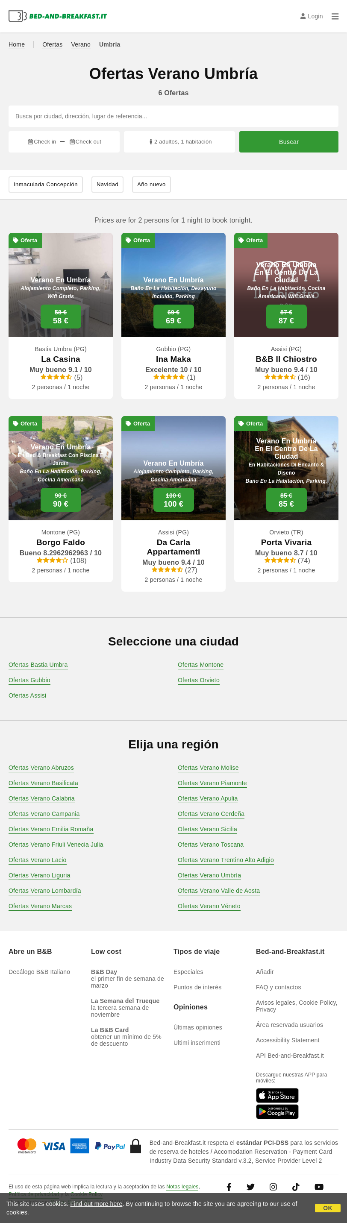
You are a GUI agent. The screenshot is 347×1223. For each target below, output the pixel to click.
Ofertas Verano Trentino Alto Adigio (226, 859)
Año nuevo (151, 184)
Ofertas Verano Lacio (38, 859)
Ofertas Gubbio (29, 680)
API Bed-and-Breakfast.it (290, 1055)
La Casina (60, 359)
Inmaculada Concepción (46, 184)
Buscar (289, 141)
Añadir (265, 971)
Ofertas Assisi (27, 695)
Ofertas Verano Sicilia (207, 829)
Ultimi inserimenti (197, 1042)
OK (327, 1208)
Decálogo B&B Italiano (39, 971)
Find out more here (97, 1203)
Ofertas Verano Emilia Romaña (51, 829)
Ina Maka (173, 359)
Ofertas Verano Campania (44, 813)
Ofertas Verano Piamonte (212, 783)
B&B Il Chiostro (286, 359)
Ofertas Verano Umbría (209, 875)
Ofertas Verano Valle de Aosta (219, 890)
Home (17, 44)
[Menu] (335, 16)
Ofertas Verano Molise (208, 767)
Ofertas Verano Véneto (209, 906)
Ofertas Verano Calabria (42, 798)
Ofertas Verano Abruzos (41, 767)
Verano (81, 44)
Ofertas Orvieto (199, 680)
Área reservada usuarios (289, 1024)
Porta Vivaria (286, 542)
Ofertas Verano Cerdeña (211, 813)
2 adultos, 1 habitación (179, 141)
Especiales (188, 971)
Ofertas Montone (200, 664)
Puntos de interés (197, 987)
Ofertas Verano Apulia (208, 798)
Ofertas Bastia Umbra (38, 664)
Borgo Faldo (60, 542)
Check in (41, 141)
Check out (85, 141)
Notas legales (182, 1187)
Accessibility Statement (288, 1040)
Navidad (107, 184)
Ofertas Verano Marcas (40, 906)
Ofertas (52, 44)
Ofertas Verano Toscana (211, 844)
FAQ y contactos (278, 987)
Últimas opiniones (198, 1027)
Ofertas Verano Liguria (39, 875)
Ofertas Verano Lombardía (45, 890)
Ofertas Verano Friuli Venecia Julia (56, 844)
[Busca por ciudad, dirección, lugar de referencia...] (173, 116)
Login (311, 16)
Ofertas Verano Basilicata (43, 783)
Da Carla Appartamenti (173, 547)
